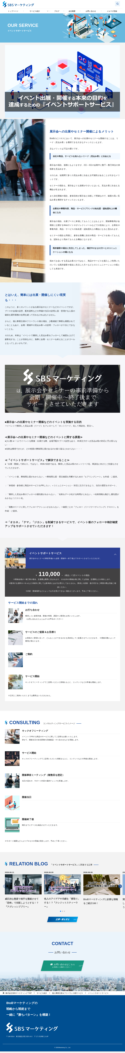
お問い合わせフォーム (37, 620)
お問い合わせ (91, 11)
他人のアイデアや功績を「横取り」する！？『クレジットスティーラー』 (62, 904)
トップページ (13, 11)
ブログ (56, 11)
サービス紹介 (35, 11)
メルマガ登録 (112, 11)
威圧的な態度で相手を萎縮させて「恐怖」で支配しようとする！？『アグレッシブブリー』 (22, 904)
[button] (60, 912)
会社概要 (72, 11)
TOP (18, 995)
